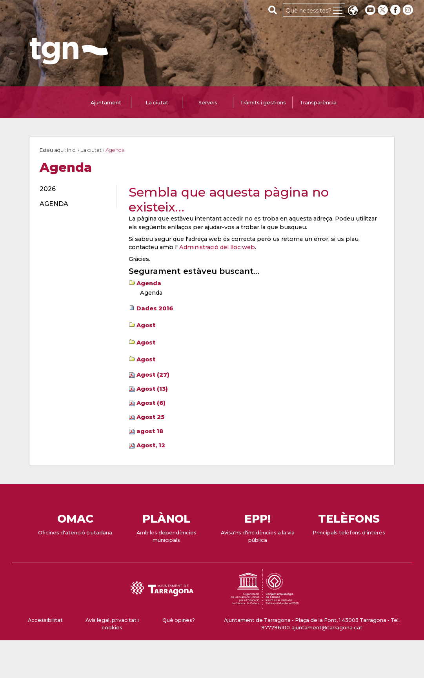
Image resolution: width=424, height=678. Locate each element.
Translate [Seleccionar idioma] (352, 11)
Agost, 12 (150, 445)
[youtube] (370, 10)
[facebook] (396, 10)
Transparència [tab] (318, 103)
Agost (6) (151, 402)
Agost (145, 325)
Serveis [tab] (207, 103)
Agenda (148, 283)
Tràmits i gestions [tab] (263, 103)
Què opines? (178, 620)
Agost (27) (152, 374)
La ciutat (91, 150)
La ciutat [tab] (157, 103)
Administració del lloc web (217, 247)
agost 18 (149, 431)
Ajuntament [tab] (106, 103)
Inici (71, 150)
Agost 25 (150, 417)
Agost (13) (152, 388)
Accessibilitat (45, 620)
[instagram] (408, 10)
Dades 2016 (154, 308)
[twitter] (383, 10)
